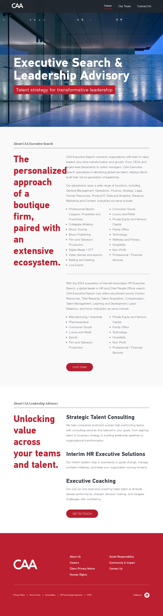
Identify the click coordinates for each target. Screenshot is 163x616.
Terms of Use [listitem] (35, 595)
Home (108, 5)
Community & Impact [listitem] (122, 562)
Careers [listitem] (74, 562)
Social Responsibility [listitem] (121, 556)
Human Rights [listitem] (78, 574)
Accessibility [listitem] (50, 595)
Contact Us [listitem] (115, 568)
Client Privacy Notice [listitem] (82, 568)
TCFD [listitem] (89, 595)
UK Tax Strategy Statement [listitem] (71, 595)
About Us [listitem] (75, 556)
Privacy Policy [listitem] (19, 595)
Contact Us (144, 6)
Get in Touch (82, 513)
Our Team (124, 6)
